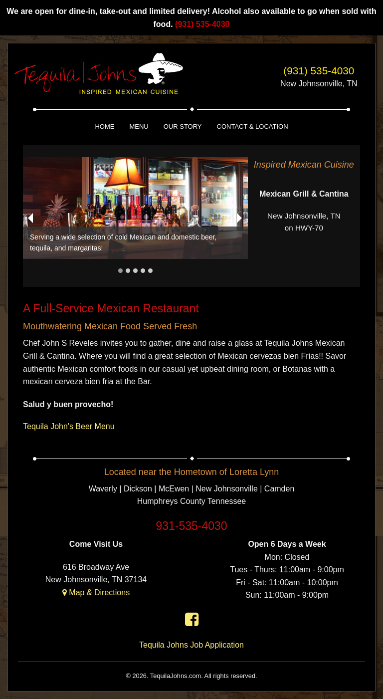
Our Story (183, 126)
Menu (138, 126)
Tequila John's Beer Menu (69, 426)
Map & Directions (96, 592)
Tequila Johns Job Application (191, 645)
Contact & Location (252, 126)
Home (104, 126)
